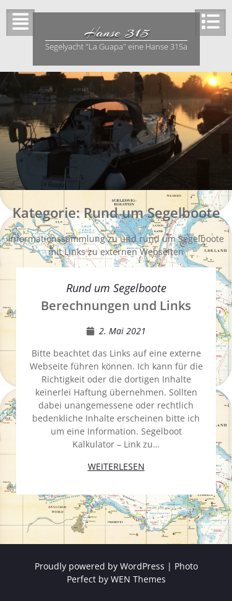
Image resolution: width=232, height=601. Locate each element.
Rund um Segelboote (116, 287)
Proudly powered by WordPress (100, 566)
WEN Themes (138, 579)
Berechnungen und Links (116, 305)
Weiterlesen (116, 466)
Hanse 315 (116, 32)
